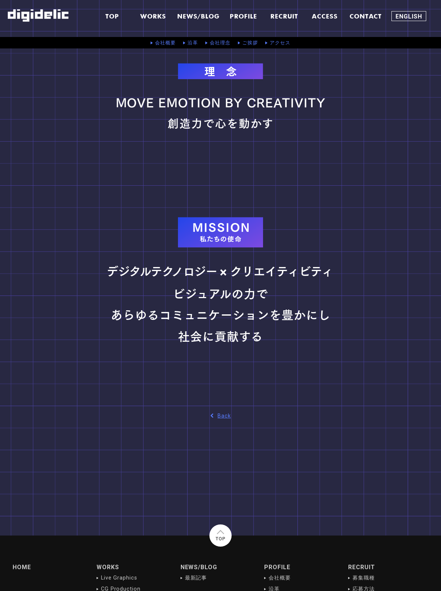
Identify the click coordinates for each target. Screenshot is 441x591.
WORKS (108, 567)
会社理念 (220, 42)
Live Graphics (119, 578)
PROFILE (277, 567)
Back (220, 416)
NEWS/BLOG (199, 567)
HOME (22, 567)
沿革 (193, 42)
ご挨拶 (250, 42)
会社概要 (165, 42)
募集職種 (364, 578)
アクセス (280, 42)
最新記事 (196, 578)
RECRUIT (361, 567)
